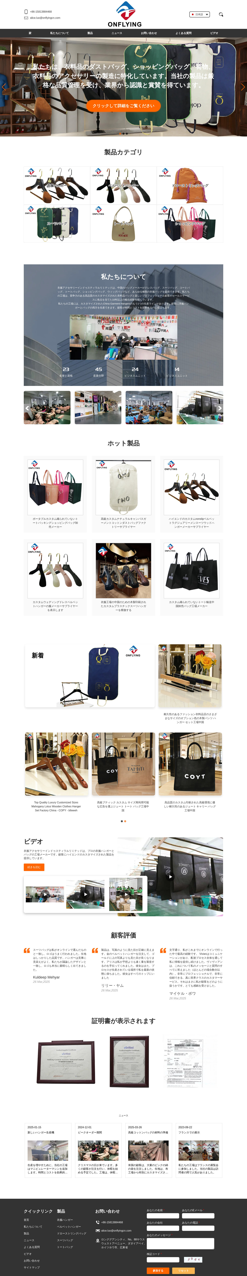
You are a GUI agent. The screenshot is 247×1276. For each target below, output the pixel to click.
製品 (90, 33)
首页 (26, 1219)
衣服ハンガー (65, 1219)
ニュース (117, 33)
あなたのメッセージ (159, 1235)
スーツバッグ (65, 1240)
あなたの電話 (191, 1222)
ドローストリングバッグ (71, 1233)
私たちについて (59, 33)
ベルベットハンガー (69, 1226)
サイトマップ (32, 1267)
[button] (120, 134)
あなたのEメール (193, 1210)
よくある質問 (183, 33)
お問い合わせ (149, 33)
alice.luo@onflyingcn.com (45, 17)
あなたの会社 (155, 1222)
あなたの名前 (155, 1210)
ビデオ (214, 33)
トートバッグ (65, 1247)
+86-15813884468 (41, 11)
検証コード (154, 1254)
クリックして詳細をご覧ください (123, 105)
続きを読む (34, 867)
